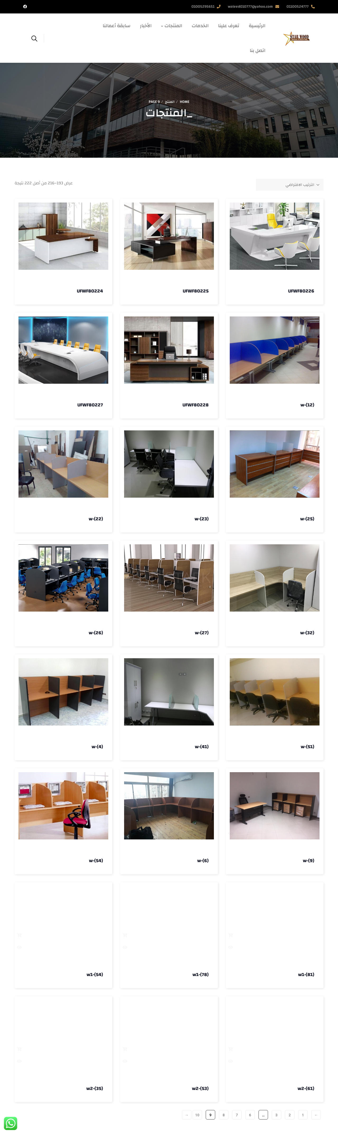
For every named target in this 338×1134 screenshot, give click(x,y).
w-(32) (307, 632)
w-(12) (307, 405)
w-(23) (202, 519)
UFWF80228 (195, 405)
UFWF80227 (90, 405)
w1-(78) (201, 974)
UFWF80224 (90, 291)
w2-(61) (306, 1088)
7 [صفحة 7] (237, 1115)
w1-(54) (95, 974)
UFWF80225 (196, 291)
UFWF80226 (301, 291)
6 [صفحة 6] (250, 1115)
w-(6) (203, 860)
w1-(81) (306, 974)
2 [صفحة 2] (290, 1115)
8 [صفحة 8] (224, 1115)
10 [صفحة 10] (197, 1115)
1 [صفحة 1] (303, 1115)
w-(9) (308, 860)
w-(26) (96, 632)
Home (184, 101)
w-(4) (97, 746)
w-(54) (96, 860)
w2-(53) (200, 1088)
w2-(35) (94, 1088)
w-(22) (96, 519)
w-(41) (202, 746)
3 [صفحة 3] (276, 1115)
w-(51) (307, 746)
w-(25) (307, 519)
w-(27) (202, 632)
